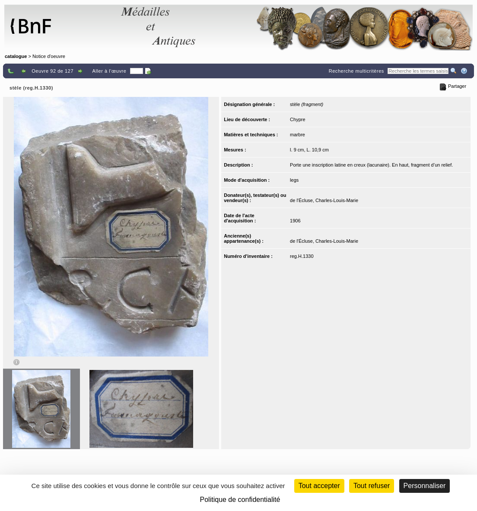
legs (294, 180)
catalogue (16, 56)
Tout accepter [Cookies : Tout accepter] (319, 485)
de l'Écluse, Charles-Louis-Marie (324, 200)
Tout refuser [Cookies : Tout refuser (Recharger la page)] (371, 485)
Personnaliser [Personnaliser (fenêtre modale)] (425, 485)
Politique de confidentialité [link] (240, 499)
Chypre (297, 119)
